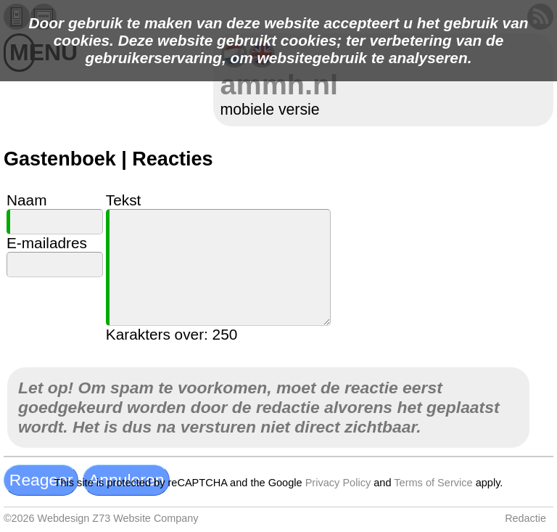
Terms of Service (433, 482)
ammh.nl (279, 84)
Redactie (525, 518)
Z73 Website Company (145, 518)
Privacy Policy (338, 482)
